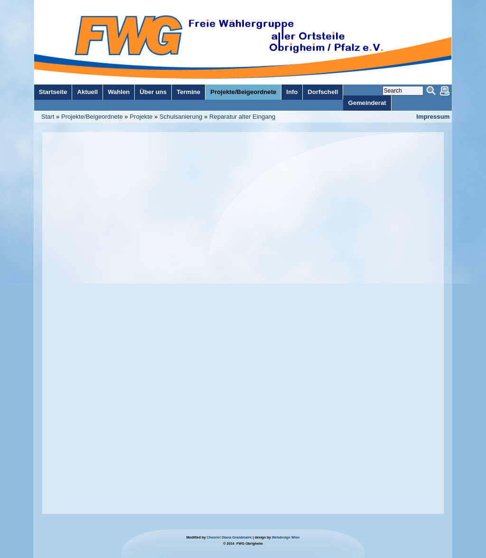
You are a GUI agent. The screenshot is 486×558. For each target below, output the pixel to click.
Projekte (141, 116)
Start (48, 116)
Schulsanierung (180, 116)
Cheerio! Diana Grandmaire (229, 537)
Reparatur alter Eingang (242, 116)
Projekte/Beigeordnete (92, 116)
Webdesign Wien (285, 537)
